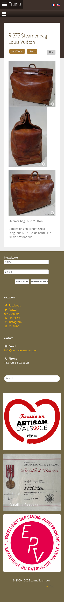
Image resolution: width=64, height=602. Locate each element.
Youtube (11, 326)
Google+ (11, 313)
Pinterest (12, 317)
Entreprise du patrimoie (27, 565)
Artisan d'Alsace (21, 443)
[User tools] (51, 52)
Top (49, 586)
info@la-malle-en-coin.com (21, 350)
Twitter (11, 309)
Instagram (13, 322)
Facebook (12, 305)
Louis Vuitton (17, 51)
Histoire (32, 51)
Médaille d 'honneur (24, 504)
